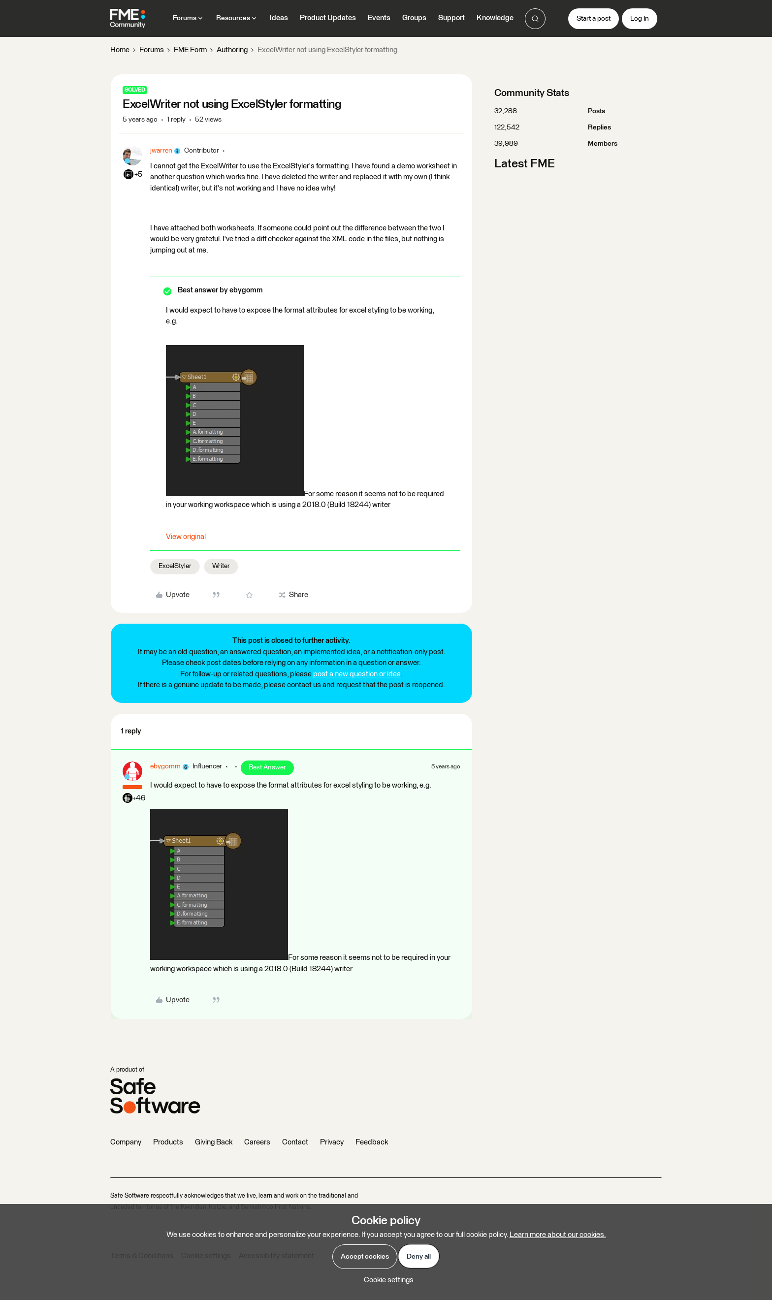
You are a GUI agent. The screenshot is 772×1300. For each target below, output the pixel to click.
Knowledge (495, 18)
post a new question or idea (357, 674)
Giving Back (213, 1142)
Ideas (279, 18)
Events (379, 18)
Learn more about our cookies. (558, 1234)
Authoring (232, 50)
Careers (257, 1142)
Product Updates (328, 18)
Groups (414, 18)
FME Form (190, 50)
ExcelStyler (175, 566)
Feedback (371, 1142)
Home (119, 50)
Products (168, 1142)
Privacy (332, 1142)
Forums (151, 50)
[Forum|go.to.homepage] (127, 19)
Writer (221, 566)
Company (125, 1142)
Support (451, 18)
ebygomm (165, 766)
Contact (295, 1142)
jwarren (161, 150)
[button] (593, 19)
